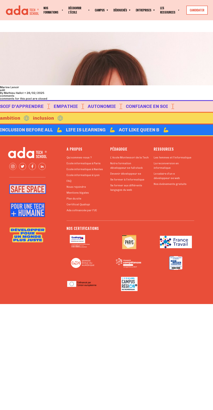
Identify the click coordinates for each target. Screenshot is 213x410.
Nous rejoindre (76, 186)
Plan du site (74, 198)
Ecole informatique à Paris (84, 163)
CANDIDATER (197, 10)
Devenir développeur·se (125, 173)
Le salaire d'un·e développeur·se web (167, 176)
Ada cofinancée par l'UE (82, 210)
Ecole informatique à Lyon (83, 175)
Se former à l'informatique (127, 179)
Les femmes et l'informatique (172, 157)
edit (2, 90)
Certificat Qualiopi (78, 204)
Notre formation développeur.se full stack (126, 165)
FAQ (69, 181)
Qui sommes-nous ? (79, 157)
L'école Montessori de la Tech (129, 157)
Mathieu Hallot (13, 93)
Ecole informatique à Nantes (85, 169)
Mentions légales (78, 192)
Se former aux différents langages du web (126, 187)
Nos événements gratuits (170, 184)
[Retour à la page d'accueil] (23, 10)
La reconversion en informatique (166, 165)
